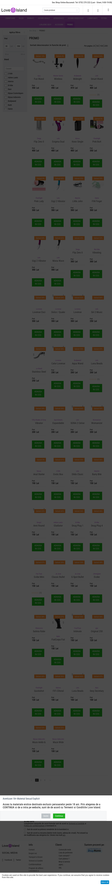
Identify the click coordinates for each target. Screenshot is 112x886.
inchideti (108, 799)
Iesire (45, 816)
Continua (59, 816)
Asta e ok (104, 882)
